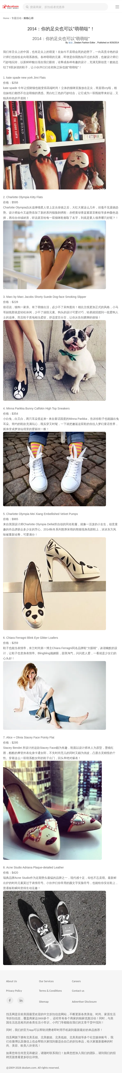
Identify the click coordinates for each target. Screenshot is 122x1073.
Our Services (46, 981)
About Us (11, 981)
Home (6, 18)
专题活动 (16, 18)
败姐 (71, 42)
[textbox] (65, 7)
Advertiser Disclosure (84, 1001)
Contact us (78, 991)
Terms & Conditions (50, 991)
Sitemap (44, 1001)
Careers (76, 981)
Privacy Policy (14, 991)
